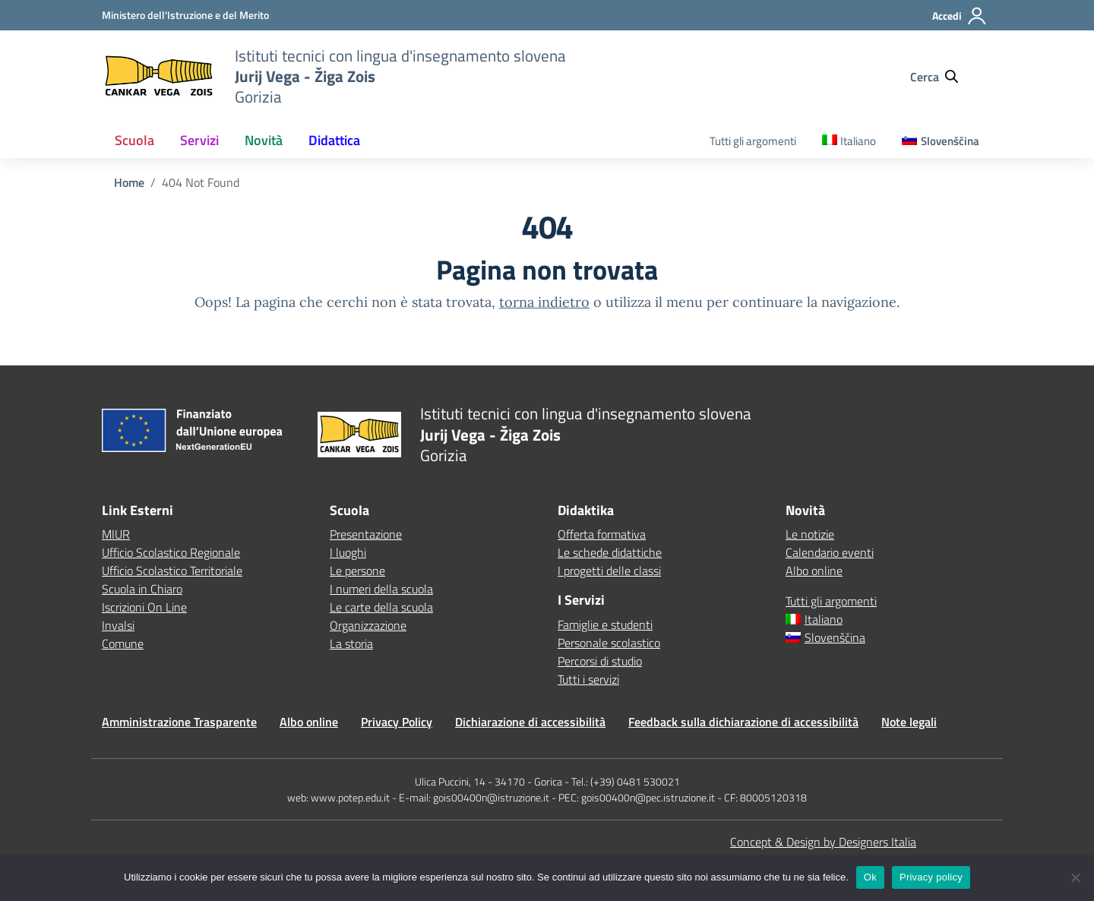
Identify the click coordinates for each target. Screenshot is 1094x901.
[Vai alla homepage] (159, 76)
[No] (1075, 877)
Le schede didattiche (610, 552)
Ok (870, 877)
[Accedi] (960, 22)
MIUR (116, 534)
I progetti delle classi (609, 570)
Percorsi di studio (600, 661)
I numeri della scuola (381, 589)
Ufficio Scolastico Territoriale (172, 570)
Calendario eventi (830, 552)
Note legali (909, 722)
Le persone (357, 570)
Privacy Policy (396, 722)
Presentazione (366, 534)
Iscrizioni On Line (144, 607)
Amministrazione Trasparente (179, 722)
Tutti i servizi (588, 679)
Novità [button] (264, 140)
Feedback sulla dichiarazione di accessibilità (743, 722)
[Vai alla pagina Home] (129, 182)
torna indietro (544, 302)
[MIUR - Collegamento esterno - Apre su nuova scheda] (185, 15)
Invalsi (118, 625)
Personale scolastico (609, 643)
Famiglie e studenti (605, 624)
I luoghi (348, 552)
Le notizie (810, 534)
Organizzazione (368, 625)
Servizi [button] (199, 140)
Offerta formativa (602, 534)
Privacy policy (931, 877)
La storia (351, 643)
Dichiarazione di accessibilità (530, 722)
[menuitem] (849, 141)
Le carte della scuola (381, 607)
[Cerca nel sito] (941, 77)
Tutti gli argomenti (753, 141)
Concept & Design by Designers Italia (823, 842)
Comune (123, 643)
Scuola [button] (134, 140)
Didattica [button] (334, 140)
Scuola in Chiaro (142, 589)
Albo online (814, 570)
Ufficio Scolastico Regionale (171, 552)
